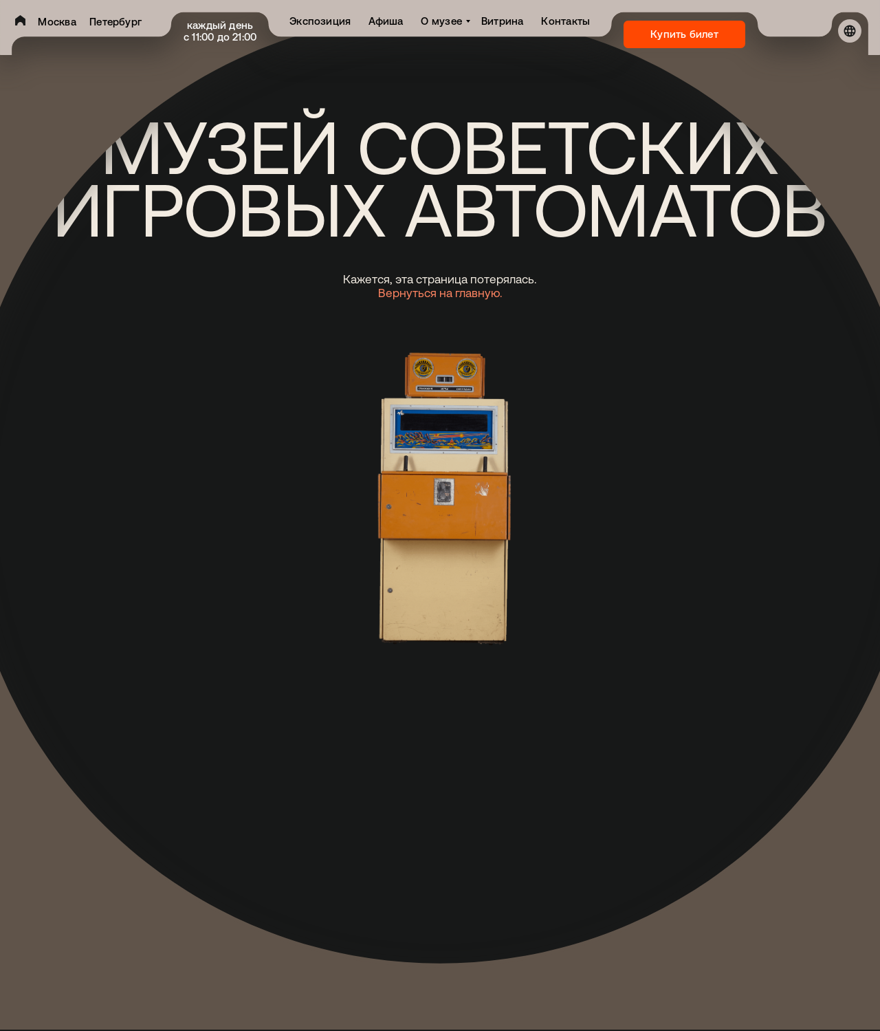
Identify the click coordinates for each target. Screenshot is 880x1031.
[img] (20, 20)
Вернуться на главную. (440, 293)
